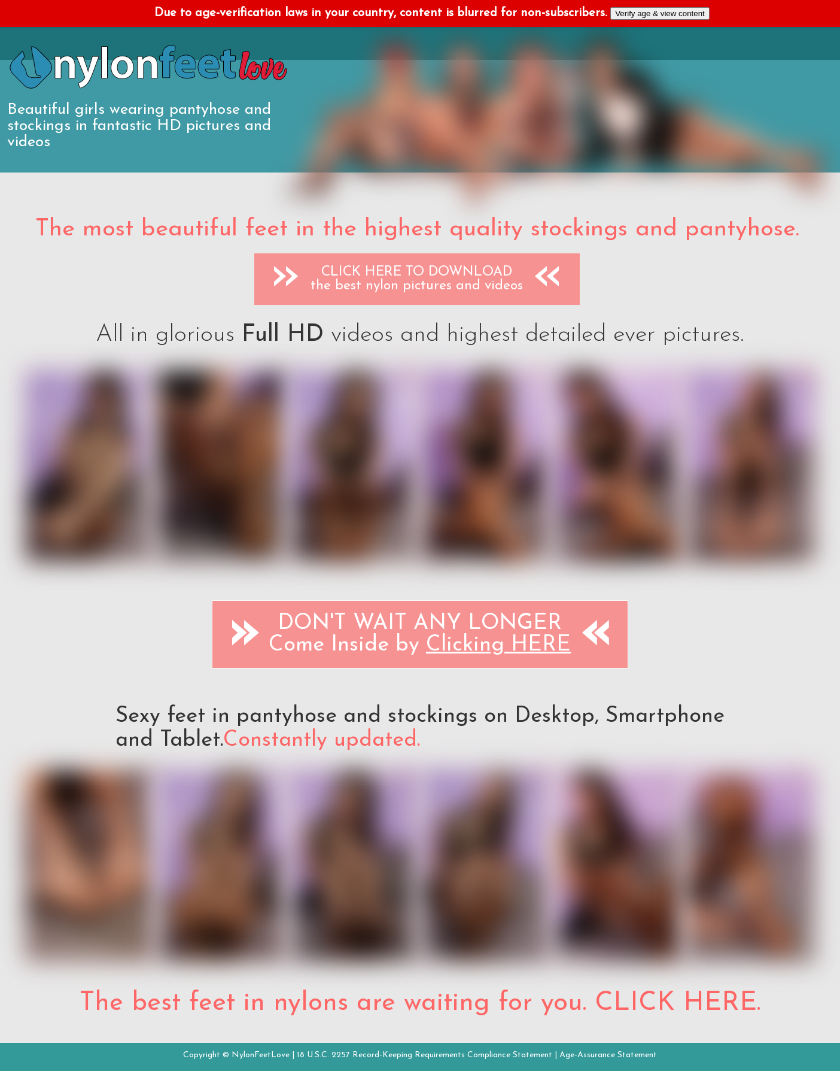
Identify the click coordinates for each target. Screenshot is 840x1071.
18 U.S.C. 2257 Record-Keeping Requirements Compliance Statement (424, 1055)
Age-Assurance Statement (608, 1055)
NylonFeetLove (261, 1055)
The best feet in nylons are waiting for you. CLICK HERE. (420, 1003)
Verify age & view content (660, 13)
